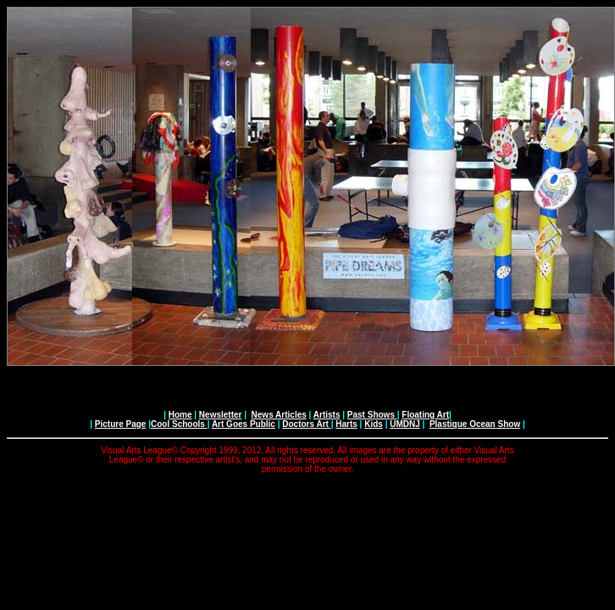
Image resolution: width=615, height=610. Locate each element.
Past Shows (372, 414)
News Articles (279, 414)
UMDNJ (405, 424)
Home (180, 414)
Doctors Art (306, 424)
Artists (327, 414)
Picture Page (121, 424)
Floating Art (425, 414)
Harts (346, 424)
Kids (373, 424)
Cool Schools (179, 424)
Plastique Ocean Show (474, 424)
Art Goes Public (243, 424)
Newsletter (220, 414)
